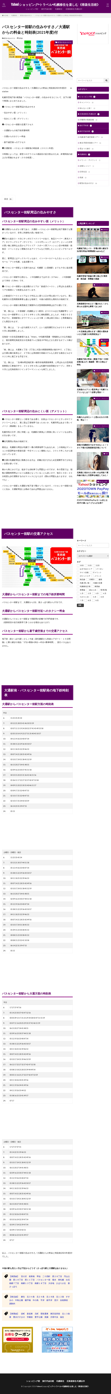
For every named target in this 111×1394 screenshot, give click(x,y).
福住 (62, 1317)
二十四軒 (46, 1276)
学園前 (30, 1317)
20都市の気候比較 (88, 120)
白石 (68, 1280)
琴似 (39, 1276)
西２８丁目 (57, 1276)
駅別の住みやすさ (26, 15)
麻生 (23, 1297)
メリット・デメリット (90, 160)
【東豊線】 (14, 1313)
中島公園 (19, 1300)
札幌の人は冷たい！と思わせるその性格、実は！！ (92, 418)
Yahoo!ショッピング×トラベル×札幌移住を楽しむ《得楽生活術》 (55, 4)
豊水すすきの (19, 1317)
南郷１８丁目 (40, 1283)
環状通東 (44, 1313)
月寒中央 (54, 1317)
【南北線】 (14, 1297)
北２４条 (40, 1297)
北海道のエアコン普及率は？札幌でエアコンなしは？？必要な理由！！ (92, 390)
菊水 (54, 1280)
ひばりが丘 (61, 1283)
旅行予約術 (86, 125)
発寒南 (32, 1276)
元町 (37, 1313)
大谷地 (51, 1283)
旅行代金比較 (46, 9)
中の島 (36, 1300)
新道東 (30, 1313)
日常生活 (85, 172)
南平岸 (49, 1300)
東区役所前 (55, 1313)
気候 (83, 177)
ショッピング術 (32, 9)
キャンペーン (87, 102)
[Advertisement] (37, 176)
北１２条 (60, 1297)
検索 (79, 605)
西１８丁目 (18, 1280)
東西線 (20, 38)
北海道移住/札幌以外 (74, 9)
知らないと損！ (87, 108)
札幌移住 (58, 9)
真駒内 (12, 1303)
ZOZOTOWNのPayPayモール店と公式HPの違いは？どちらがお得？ (92, 501)
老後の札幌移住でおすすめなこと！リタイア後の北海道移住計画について (92, 446)
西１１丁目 (30, 1280)
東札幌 (61, 1280)
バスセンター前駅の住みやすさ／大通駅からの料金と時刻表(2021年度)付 (58, 15)
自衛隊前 (64, 1300)
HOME (6, 15)
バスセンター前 (43, 1280)
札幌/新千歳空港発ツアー (91, 137)
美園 (46, 1317)
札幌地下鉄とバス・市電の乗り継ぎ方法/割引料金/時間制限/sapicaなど (92, 249)
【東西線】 (14, 1276)
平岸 (42, 1300)
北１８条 (50, 1297)
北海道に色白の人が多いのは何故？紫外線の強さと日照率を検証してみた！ (92, 473)
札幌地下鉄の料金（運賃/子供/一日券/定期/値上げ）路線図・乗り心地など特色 (93, 362)
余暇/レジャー (87, 166)
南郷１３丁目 (27, 1283)
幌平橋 (28, 1300)
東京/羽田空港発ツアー (90, 143)
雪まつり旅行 (87, 148)
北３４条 (31, 1297)
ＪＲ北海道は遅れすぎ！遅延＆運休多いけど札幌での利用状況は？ (92, 332)
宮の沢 (24, 1276)
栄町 (23, 1313)
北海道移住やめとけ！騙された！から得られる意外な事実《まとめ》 (92, 305)
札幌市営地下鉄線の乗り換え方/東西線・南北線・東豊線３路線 (92, 277)
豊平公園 (38, 1317)
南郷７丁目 (14, 1283)
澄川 (56, 1300)
